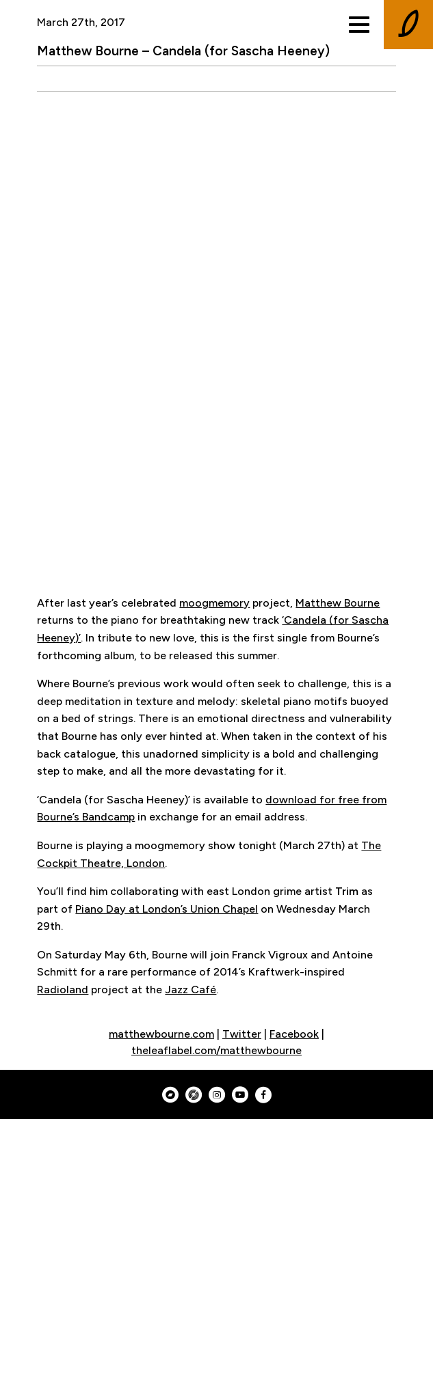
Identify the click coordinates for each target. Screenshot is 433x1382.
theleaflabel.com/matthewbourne (216, 1050)
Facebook (294, 1033)
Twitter (241, 1033)
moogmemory (214, 602)
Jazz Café (190, 989)
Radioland (62, 989)
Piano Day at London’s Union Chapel (166, 908)
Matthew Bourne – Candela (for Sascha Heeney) (183, 51)
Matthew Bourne (338, 602)
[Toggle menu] (359, 24)
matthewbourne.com (161, 1033)
